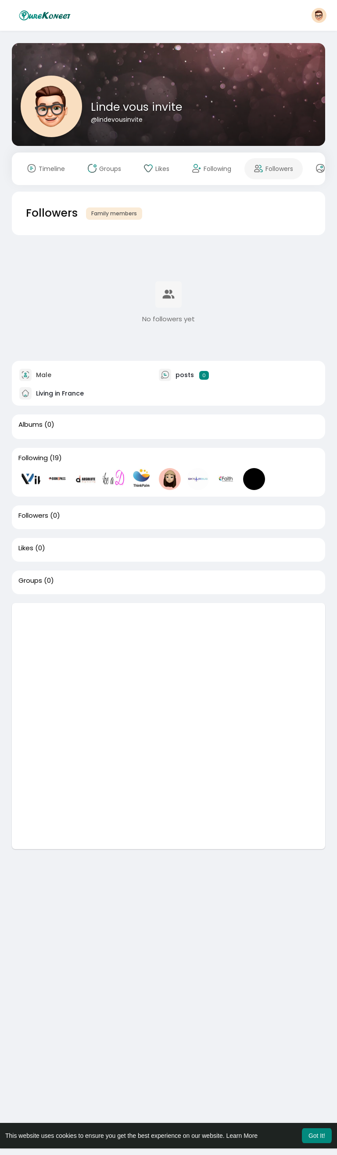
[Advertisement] (169, 664)
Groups (30, 580)
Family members (114, 213)
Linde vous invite (136, 107)
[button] (319, 15)
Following (33, 457)
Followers (33, 515)
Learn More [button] (242, 1135)
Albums (30, 424)
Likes (25, 548)
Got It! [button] (316, 1135)
